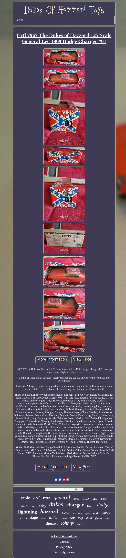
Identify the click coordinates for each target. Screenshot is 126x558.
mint (33, 506)
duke (107, 518)
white (53, 517)
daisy (42, 506)
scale (25, 497)
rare (46, 498)
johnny (67, 523)
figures (98, 518)
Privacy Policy (64, 547)
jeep (80, 518)
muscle (65, 512)
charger (75, 505)
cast (72, 518)
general (62, 497)
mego (106, 512)
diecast (52, 523)
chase (64, 518)
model (104, 498)
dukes (56, 504)
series (43, 518)
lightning (27, 511)
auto (89, 518)
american (77, 513)
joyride (87, 514)
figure (90, 506)
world (96, 513)
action (80, 525)
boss (76, 498)
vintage (31, 517)
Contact (64, 541)
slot (21, 519)
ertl (36, 497)
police (94, 499)
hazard (24, 505)
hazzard (49, 511)
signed (85, 499)
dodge (103, 505)
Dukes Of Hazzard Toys (64, 536)
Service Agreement (64, 552)
